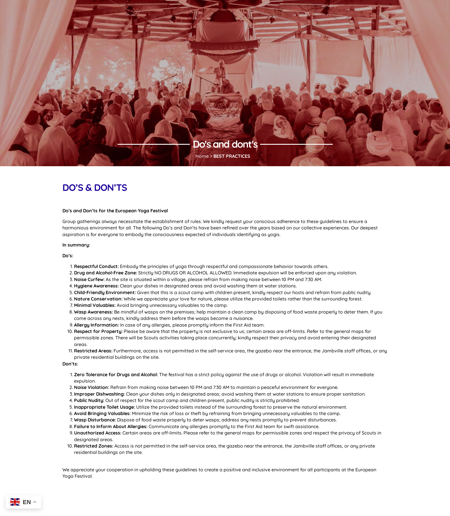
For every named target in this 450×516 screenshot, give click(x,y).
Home (202, 156)
